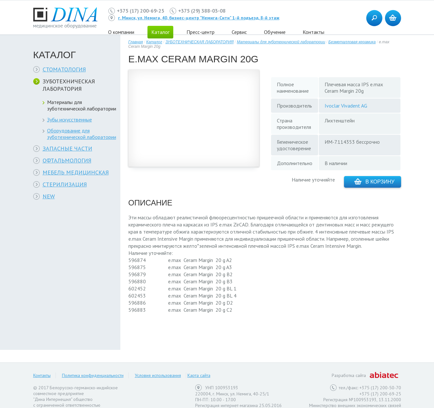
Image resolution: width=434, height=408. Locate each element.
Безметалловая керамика (352, 42)
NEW (49, 196)
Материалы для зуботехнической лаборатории (81, 105)
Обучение (275, 32)
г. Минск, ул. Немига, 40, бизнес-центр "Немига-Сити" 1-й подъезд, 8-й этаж (198, 18)
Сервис (239, 32)
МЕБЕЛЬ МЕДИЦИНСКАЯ (76, 172)
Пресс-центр (201, 32)
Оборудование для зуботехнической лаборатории (81, 133)
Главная (135, 42)
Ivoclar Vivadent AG (346, 105)
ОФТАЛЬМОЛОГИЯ (67, 160)
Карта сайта (198, 375)
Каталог (154, 42)
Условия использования (158, 375)
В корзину (374, 181)
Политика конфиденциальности (93, 375)
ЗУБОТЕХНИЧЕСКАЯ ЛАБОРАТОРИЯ (69, 85)
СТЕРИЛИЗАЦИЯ (65, 184)
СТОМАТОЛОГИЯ (64, 69)
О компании (121, 32)
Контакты (313, 32)
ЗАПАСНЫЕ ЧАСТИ (67, 148)
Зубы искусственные (69, 119)
